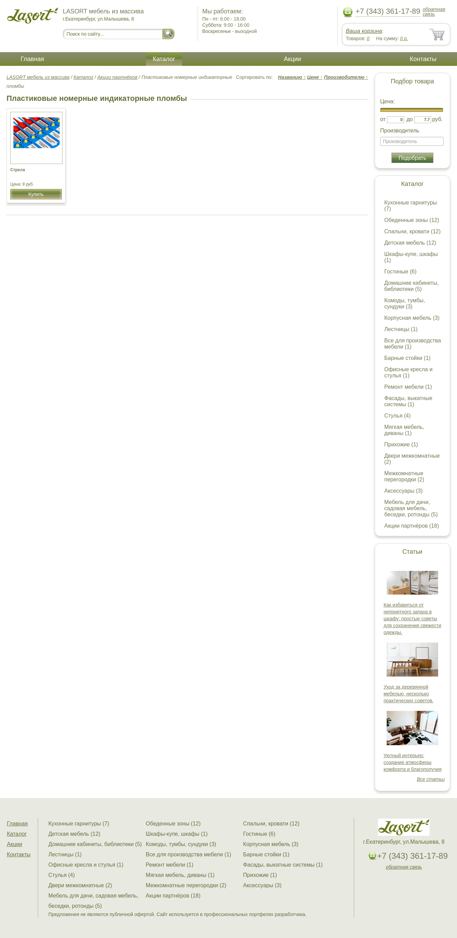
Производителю (346, 77)
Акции (292, 59)
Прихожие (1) (401, 444)
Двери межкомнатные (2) (80, 885)
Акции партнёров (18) (411, 526)
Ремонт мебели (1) (408, 387)
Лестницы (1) (401, 329)
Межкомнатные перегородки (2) (404, 476)
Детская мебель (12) (410, 243)
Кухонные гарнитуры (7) (78, 823)
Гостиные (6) (400, 271)
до (410, 119)
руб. (437, 119)
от (383, 119)
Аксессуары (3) (403, 491)
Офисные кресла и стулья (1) (408, 372)
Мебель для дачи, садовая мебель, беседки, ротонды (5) (411, 508)
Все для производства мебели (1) (188, 854)
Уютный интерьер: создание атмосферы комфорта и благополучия (413, 762)
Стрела (17, 169)
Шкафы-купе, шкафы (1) (177, 834)
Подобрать (412, 158)
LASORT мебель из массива (38, 77)
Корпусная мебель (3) (412, 318)
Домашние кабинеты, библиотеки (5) (411, 286)
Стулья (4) (397, 416)
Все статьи (431, 779)
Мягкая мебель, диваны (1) (404, 430)
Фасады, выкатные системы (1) (408, 401)
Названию (292, 77)
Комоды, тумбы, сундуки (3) (404, 303)
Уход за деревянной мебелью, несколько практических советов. (409, 693)
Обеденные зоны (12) (411, 220)
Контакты (423, 59)
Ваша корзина (364, 31)
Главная (32, 59)
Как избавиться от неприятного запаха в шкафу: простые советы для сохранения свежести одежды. (412, 618)
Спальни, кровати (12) (412, 231)
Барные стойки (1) (407, 358)
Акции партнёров (117, 77)
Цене (315, 77)
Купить (36, 194)
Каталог (164, 59)
